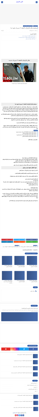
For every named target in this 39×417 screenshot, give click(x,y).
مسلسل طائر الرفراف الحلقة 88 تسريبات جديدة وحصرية (26, 134)
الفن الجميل (19, 1)
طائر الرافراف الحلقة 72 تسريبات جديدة (28, 35)
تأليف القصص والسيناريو (27, 249)
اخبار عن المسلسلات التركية (31, 385)
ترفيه (35, 391)
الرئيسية (35, 249)
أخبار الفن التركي (33, 383)
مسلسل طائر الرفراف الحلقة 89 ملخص (29, 133)
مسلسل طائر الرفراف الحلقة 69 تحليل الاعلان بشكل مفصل (22, 366)
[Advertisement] (19, 14)
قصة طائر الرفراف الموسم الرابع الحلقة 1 (29, 308)
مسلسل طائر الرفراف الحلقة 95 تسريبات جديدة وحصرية (8, 281)
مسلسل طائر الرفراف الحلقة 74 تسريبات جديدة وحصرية (23, 360)
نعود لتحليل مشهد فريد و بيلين (30, 38)
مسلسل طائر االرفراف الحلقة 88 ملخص (29, 136)
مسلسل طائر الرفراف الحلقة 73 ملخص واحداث (24, 354)
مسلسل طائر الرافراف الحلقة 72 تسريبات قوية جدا (27, 37)
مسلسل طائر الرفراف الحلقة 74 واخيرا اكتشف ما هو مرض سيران (21, 372)
